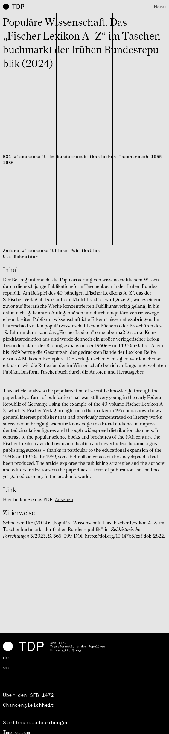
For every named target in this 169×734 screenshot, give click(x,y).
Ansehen (64, 500)
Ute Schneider (20, 256)
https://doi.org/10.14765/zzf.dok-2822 (124, 536)
